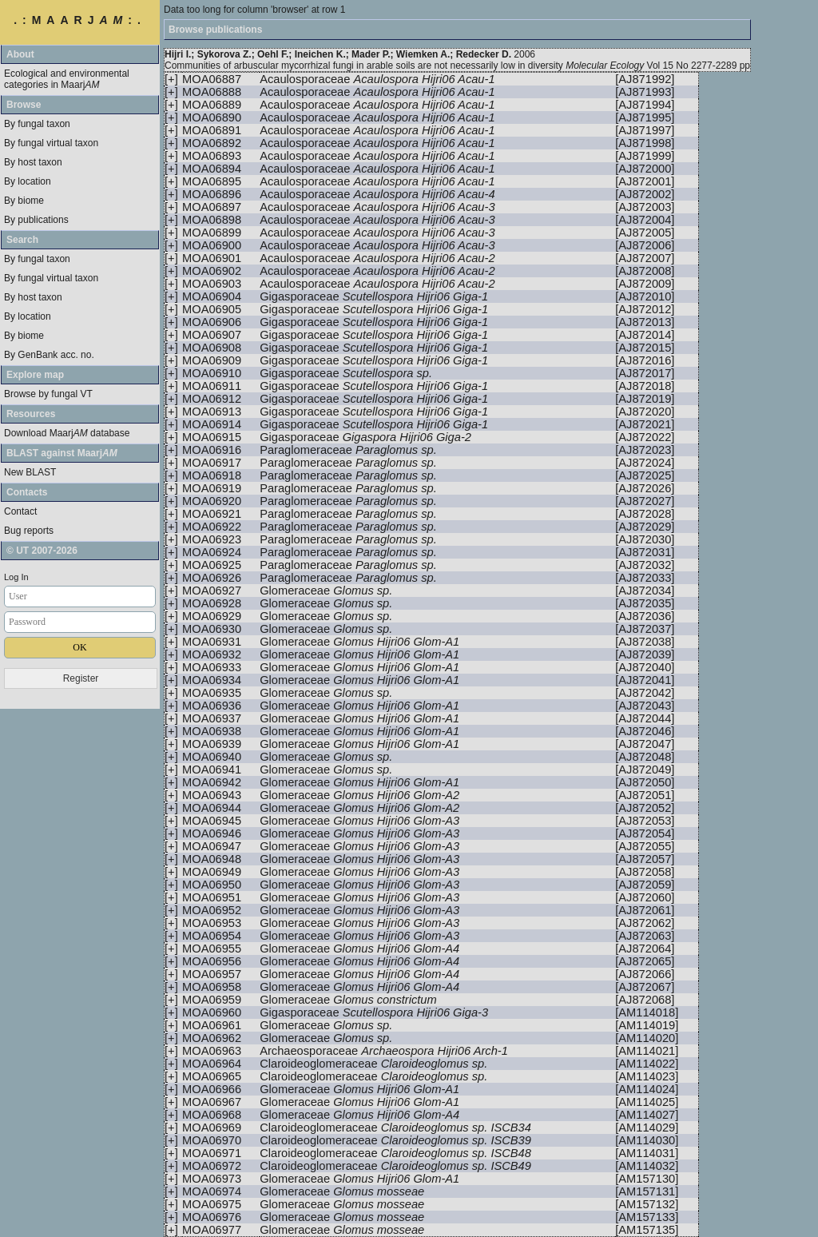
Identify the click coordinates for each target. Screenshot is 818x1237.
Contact (20, 511)
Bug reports (29, 530)
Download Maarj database (66, 433)
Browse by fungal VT (48, 394)
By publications (36, 219)
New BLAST (30, 472)
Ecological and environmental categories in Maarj (66, 79)
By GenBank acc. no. (49, 354)
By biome (24, 200)
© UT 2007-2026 (41, 550)
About (20, 54)
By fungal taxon (37, 123)
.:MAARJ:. (80, 20)
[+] (171, 79)
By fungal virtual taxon (51, 143)
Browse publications (215, 29)
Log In (16, 577)
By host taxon (33, 162)
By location (27, 181)
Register (81, 678)
